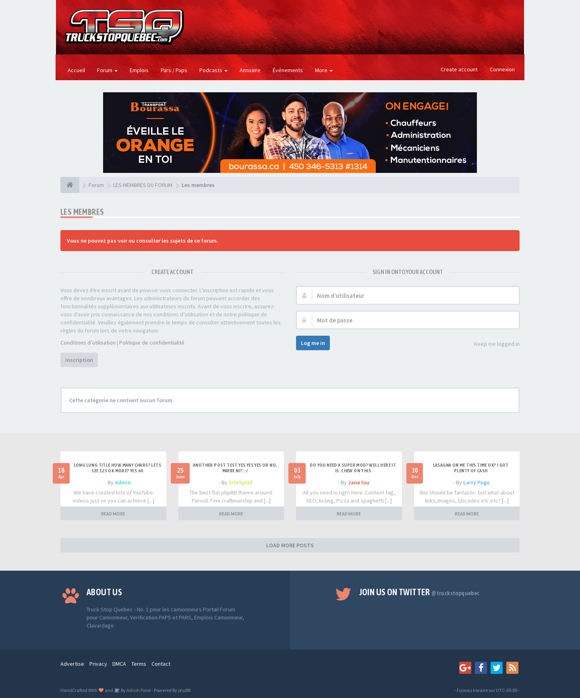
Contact (160, 663)
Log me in (313, 343)
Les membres (82, 211)
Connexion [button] (502, 69)
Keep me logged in (492, 344)
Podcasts (213, 70)
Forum (107, 70)
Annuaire (250, 70)
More (324, 70)
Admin (123, 482)
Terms (138, 663)
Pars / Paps (174, 70)
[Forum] (69, 185)
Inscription (79, 360)
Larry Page (476, 482)
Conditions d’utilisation (88, 342)
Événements (288, 70)
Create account (459, 69)
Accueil (76, 70)
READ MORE (113, 514)
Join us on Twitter (419, 592)
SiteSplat (241, 482)
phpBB (184, 690)
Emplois (139, 70)
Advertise (72, 663)
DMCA (119, 663)
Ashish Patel (138, 690)
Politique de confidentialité (151, 342)
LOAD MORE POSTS (290, 545)
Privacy (98, 663)
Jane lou (358, 482)
